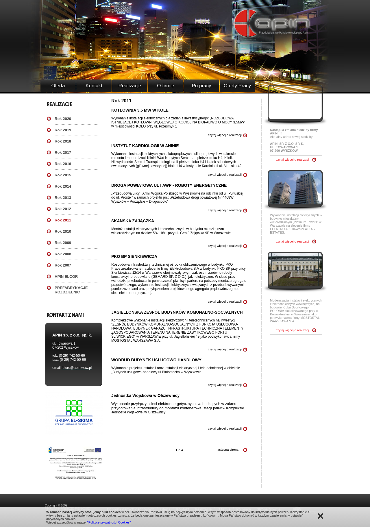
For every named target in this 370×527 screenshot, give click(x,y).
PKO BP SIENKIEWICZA (134, 256)
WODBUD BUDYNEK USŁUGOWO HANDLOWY (156, 360)
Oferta (58, 85)
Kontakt (94, 85)
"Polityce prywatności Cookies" (109, 522)
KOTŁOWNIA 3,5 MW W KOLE (140, 110)
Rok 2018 (63, 141)
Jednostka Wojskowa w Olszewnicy (145, 395)
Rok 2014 (63, 186)
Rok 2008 (63, 254)
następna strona (227, 449)
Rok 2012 (63, 209)
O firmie (165, 85)
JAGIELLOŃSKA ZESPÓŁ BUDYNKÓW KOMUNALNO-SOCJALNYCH (177, 312)
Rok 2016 (63, 164)
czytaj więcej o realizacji (225, 135)
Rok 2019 (63, 130)
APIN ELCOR (66, 276)
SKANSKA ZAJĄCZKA (132, 221)
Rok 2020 (63, 119)
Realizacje (130, 85)
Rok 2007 (63, 265)
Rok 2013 (63, 197)
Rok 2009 (63, 243)
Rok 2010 (63, 231)
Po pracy (201, 85)
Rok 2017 (63, 152)
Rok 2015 (63, 175)
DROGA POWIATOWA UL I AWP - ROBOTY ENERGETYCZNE (169, 185)
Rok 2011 (63, 220)
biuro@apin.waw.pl (77, 368)
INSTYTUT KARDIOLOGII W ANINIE (145, 145)
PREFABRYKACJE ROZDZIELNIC (71, 290)
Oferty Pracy (237, 85)
